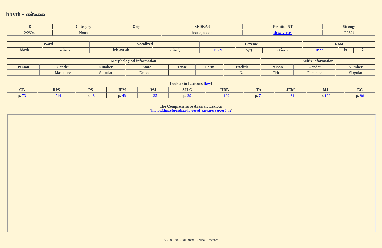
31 (293, 96)
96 (362, 96)
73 (24, 96)
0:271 (320, 50)
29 (189, 96)
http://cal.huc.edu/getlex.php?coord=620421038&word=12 (191, 110)
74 (261, 96)
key (208, 83)
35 (155, 96)
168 (328, 96)
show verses (282, 33)
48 (124, 96)
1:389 (217, 50)
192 (226, 96)
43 (93, 96)
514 (58, 96)
